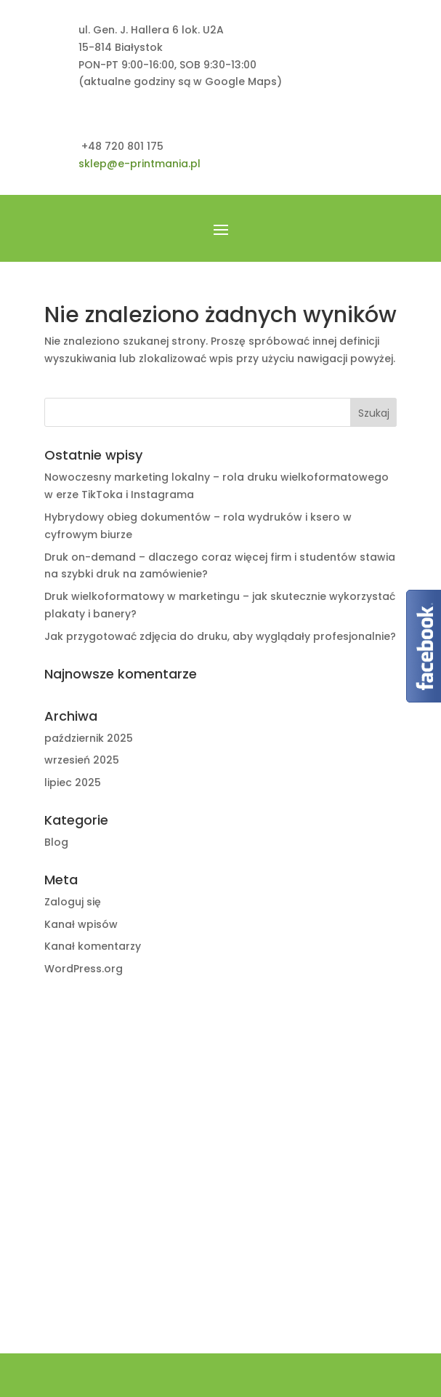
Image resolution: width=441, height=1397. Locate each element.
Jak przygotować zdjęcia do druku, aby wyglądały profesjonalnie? (220, 636)
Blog (56, 842)
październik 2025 (88, 738)
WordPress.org (83, 968)
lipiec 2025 (72, 782)
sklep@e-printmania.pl (139, 163)
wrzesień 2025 (81, 760)
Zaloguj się (72, 901)
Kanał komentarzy (92, 946)
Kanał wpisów (81, 924)
